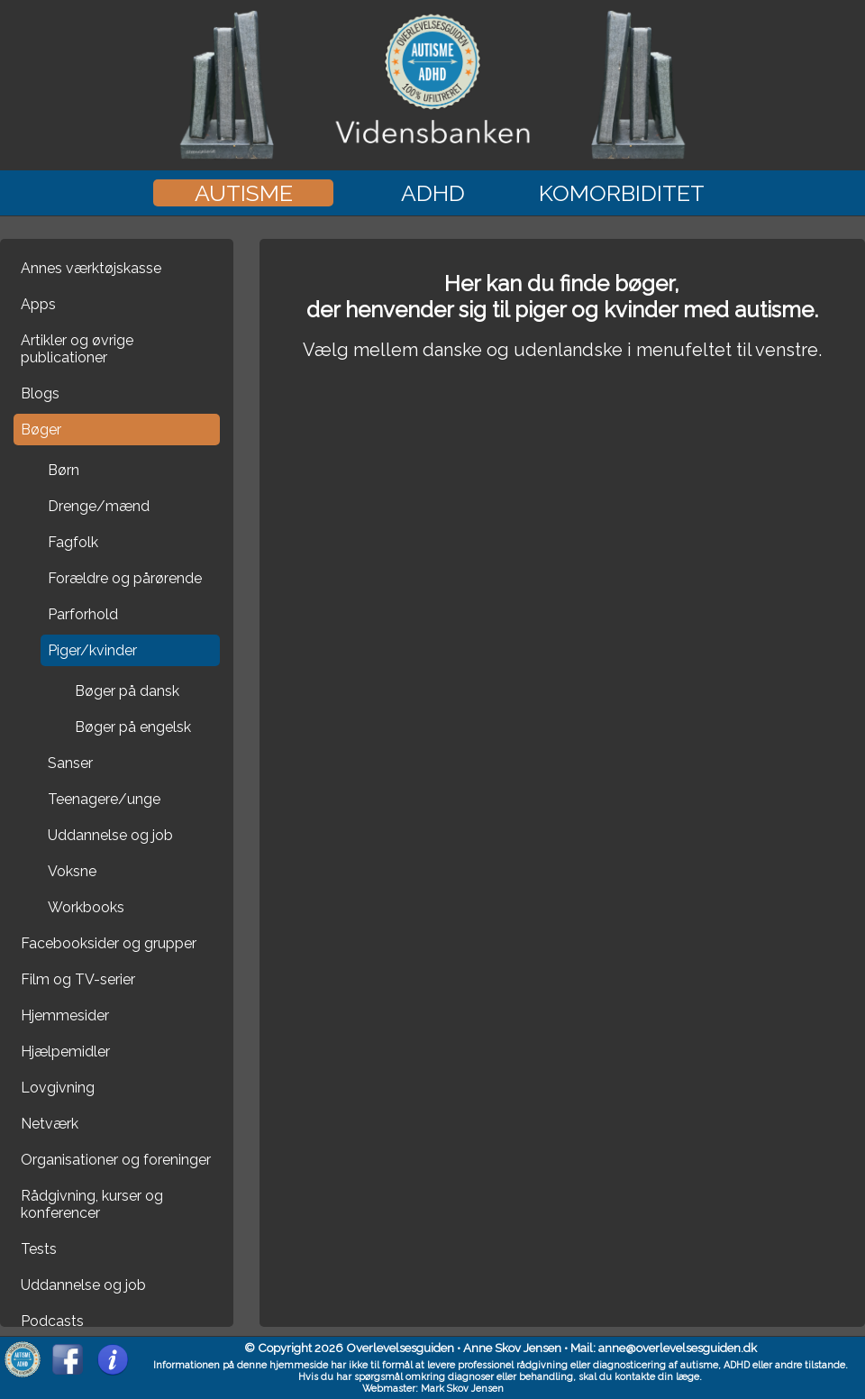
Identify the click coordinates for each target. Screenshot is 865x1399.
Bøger (41, 429)
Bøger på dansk (127, 691)
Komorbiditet (622, 192)
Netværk (49, 1123)
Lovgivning (58, 1087)
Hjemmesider (65, 1015)
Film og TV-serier (78, 979)
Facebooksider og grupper (108, 943)
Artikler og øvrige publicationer (77, 349)
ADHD (433, 192)
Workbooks (86, 907)
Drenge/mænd (99, 506)
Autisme (244, 192)
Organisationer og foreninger (116, 1159)
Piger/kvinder (92, 650)
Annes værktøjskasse (91, 268)
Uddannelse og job (110, 835)
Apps (38, 304)
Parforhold (83, 614)
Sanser (70, 763)
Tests (39, 1248)
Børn (63, 470)
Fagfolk (73, 542)
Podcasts (52, 1321)
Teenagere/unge (104, 799)
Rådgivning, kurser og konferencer (92, 1204)
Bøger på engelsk (133, 727)
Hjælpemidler (65, 1051)
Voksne (72, 871)
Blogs (40, 393)
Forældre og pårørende (125, 578)
